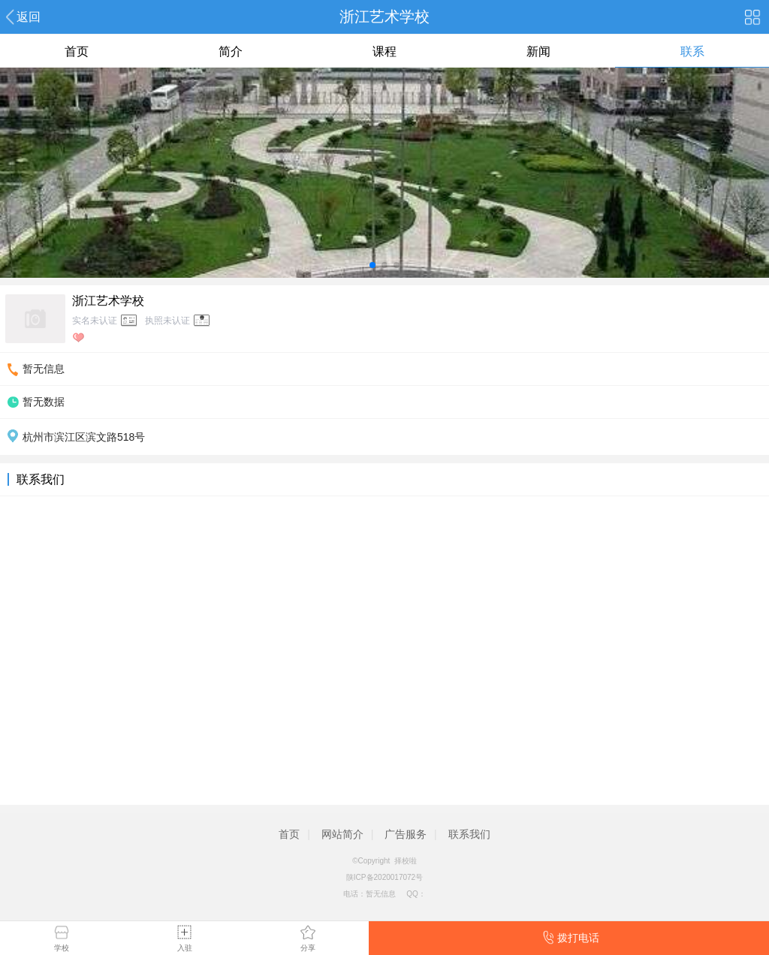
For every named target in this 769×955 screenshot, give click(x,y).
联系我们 (469, 834)
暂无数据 (44, 402)
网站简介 (342, 834)
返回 (29, 17)
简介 (231, 51)
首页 (77, 51)
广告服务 (405, 834)
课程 (384, 51)
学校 (61, 948)
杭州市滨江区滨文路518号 (84, 437)
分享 (307, 948)
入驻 (184, 948)
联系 (692, 51)
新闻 (538, 51)
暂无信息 (44, 369)
